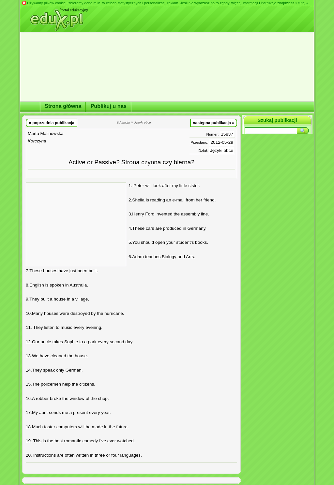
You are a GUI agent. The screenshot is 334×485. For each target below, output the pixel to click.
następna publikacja (214, 122)
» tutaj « (301, 3)
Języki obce (221, 150)
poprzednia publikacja (51, 122)
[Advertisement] (76, 224)
